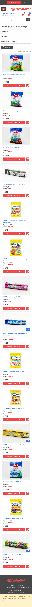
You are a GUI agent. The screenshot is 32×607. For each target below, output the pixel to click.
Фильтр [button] (8, 47)
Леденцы (4, 36)
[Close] (29, 597)
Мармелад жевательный (9, 41)
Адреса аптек (11, 587)
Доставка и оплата (23, 587)
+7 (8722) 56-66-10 (7, 14)
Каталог (12, 585)
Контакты (20, 585)
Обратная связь (14, 2)
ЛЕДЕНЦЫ (4, 31)
